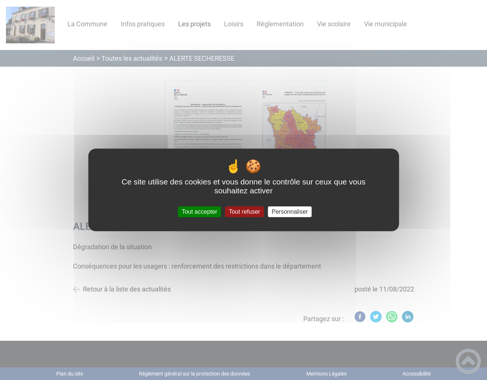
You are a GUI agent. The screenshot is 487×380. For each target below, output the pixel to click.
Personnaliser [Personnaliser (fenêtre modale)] (290, 212)
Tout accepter (199, 212)
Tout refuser (244, 212)
